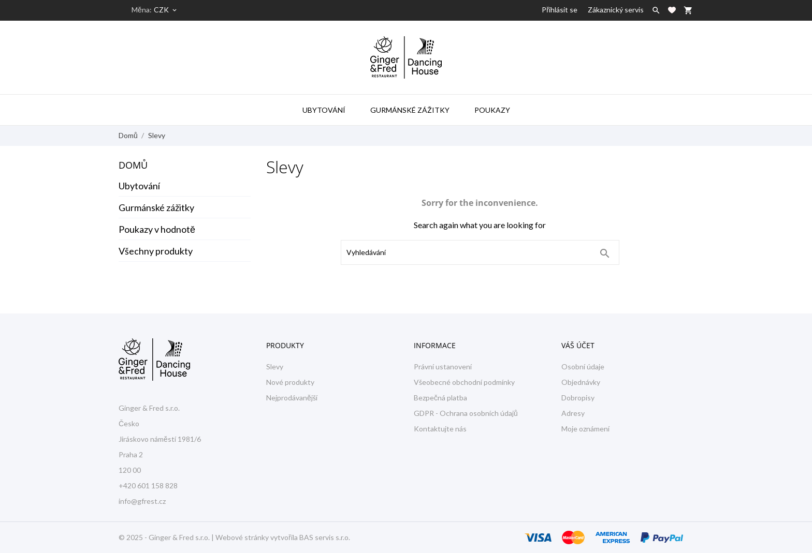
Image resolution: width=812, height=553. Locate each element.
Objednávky (580, 382)
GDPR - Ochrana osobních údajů (466, 413)
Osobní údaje (582, 366)
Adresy (573, 413)
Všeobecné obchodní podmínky (464, 382)
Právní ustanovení (443, 366)
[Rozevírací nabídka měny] (166, 10)
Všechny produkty (156, 251)
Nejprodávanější (291, 397)
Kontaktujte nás (440, 428)
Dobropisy (577, 397)
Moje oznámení (585, 428)
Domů (133, 165)
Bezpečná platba (440, 397)
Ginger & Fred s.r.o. (179, 537)
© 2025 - (134, 537)
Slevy (274, 366)
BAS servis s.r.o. (324, 537)
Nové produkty (290, 382)
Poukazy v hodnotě (157, 229)
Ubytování (323, 110)
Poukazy (492, 110)
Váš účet (577, 345)
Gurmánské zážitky (410, 110)
